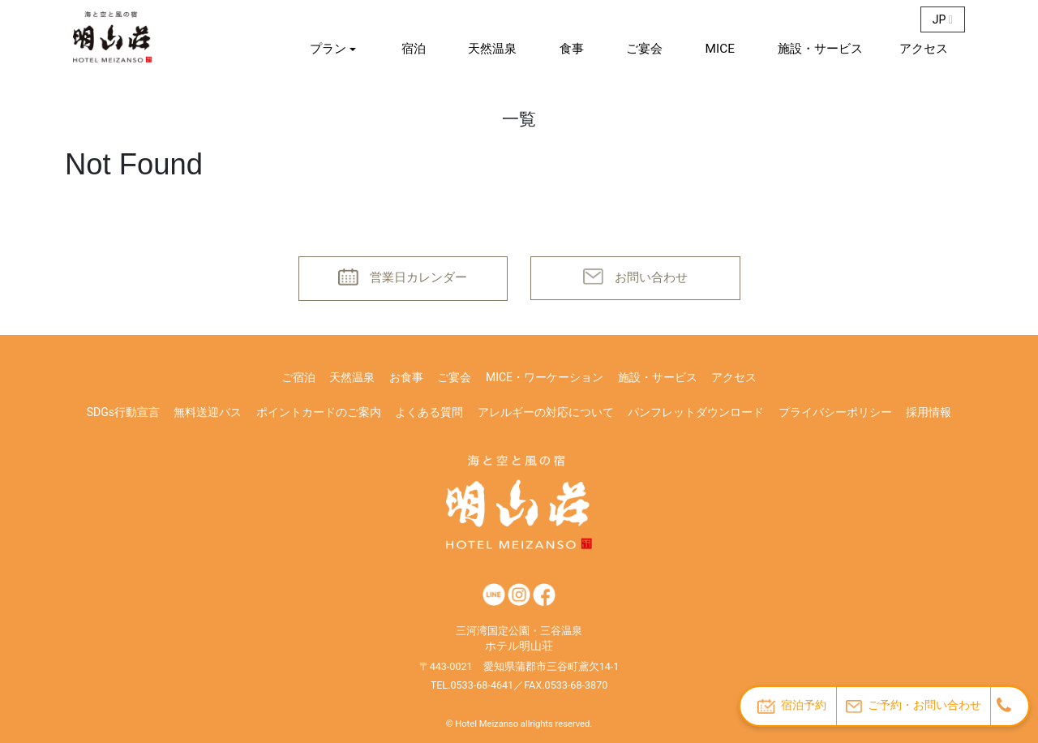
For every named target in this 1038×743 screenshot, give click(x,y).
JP (943, 19)
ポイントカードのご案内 (318, 412)
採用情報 (928, 412)
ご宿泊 (298, 377)
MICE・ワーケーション (544, 377)
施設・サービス (820, 48)
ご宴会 (644, 48)
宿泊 (413, 48)
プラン (328, 48)
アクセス (923, 48)
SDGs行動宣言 (123, 412)
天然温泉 (492, 48)
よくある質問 (429, 412)
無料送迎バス (208, 412)
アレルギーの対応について (546, 412)
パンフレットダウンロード (696, 412)
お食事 (406, 377)
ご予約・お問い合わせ (913, 705)
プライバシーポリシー (835, 412)
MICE (720, 48)
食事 (572, 48)
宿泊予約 (791, 705)
